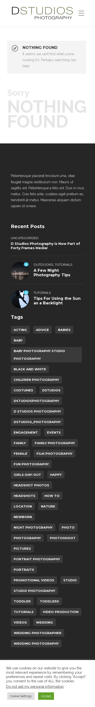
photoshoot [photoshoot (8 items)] (63, 538)
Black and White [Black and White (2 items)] (30, 369)
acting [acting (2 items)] (20, 330)
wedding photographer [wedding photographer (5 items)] (37, 633)
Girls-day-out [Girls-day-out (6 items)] (27, 475)
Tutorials (63, 264)
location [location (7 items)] (23, 506)
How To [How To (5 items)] (51, 496)
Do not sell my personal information (35, 686)
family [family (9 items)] (20, 443)
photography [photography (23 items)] (27, 538)
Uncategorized (25, 238)
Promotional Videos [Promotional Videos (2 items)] (34, 580)
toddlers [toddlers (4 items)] (49, 601)
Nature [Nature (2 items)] (48, 506)
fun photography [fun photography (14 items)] (31, 464)
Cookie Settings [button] (21, 696)
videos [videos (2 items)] (20, 622)
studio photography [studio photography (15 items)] (34, 591)
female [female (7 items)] (20, 453)
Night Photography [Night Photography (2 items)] (33, 527)
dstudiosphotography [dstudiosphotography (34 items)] (36, 401)
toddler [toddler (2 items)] (22, 601)
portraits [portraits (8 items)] (24, 569)
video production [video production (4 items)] (60, 612)
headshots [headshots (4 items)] (24, 496)
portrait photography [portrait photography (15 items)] (37, 559)
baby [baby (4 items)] (18, 340)
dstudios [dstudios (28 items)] (51, 390)
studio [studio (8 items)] (70, 580)
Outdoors (43, 264)
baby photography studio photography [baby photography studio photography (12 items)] (39, 354)
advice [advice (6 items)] (42, 330)
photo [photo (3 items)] (68, 527)
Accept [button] (46, 696)
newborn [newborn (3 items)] (23, 517)
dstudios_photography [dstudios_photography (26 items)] (37, 422)
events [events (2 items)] (54, 432)
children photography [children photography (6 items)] (36, 380)
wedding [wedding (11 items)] (44, 622)
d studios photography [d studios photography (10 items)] (37, 411)
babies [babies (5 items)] (64, 330)
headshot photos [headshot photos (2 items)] (31, 485)
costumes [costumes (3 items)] (23, 390)
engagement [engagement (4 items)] (26, 432)
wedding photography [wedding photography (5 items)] (36, 643)
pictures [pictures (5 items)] (22, 548)
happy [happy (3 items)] (56, 475)
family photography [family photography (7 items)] (55, 443)
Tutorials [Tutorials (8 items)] (24, 612)
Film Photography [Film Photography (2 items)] (54, 453)
